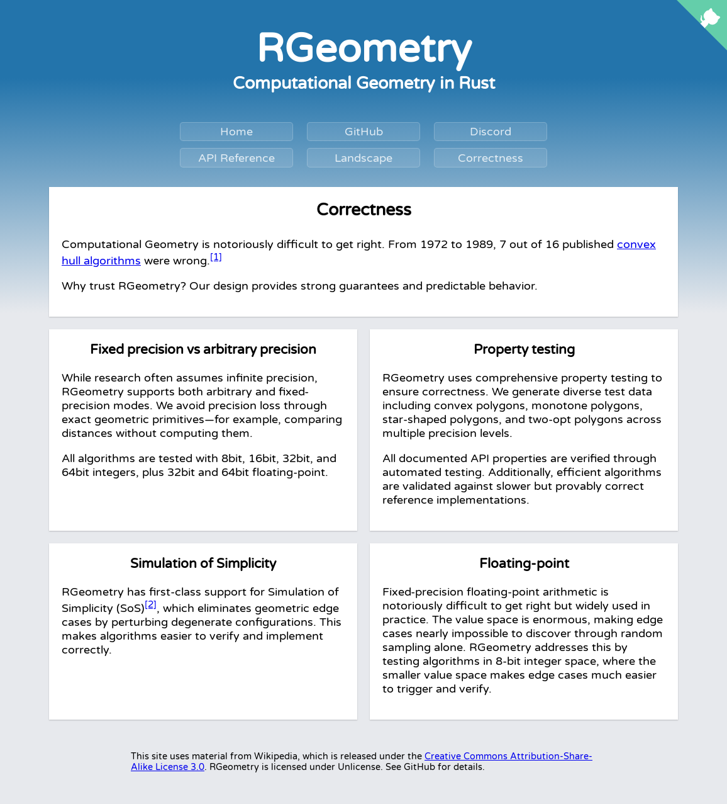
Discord (490, 132)
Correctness (490, 158)
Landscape (363, 158)
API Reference (236, 158)
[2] (151, 604)
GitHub (364, 132)
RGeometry (364, 49)
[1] (216, 257)
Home (236, 132)
